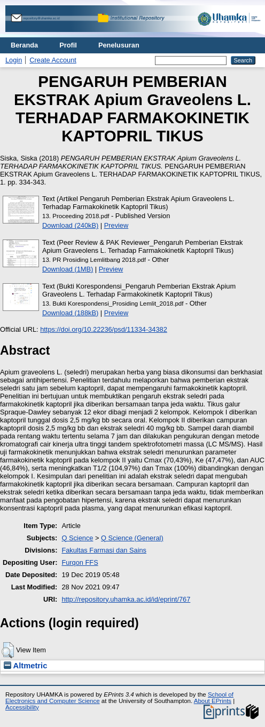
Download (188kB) (70, 313)
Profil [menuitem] (68, 45)
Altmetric (25, 665)
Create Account (52, 60)
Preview (116, 225)
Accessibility (22, 707)
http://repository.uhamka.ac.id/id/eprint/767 (125, 599)
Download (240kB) (70, 225)
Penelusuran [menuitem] (118, 45)
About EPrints (212, 701)
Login (13, 60)
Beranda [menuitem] (24, 45)
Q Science (77, 538)
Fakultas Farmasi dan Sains (103, 550)
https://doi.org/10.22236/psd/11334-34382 (103, 329)
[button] (8, 650)
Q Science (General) (132, 538)
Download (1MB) (67, 269)
